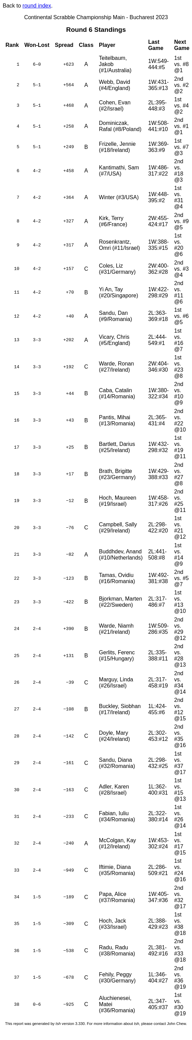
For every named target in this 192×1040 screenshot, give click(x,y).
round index (37, 6)
